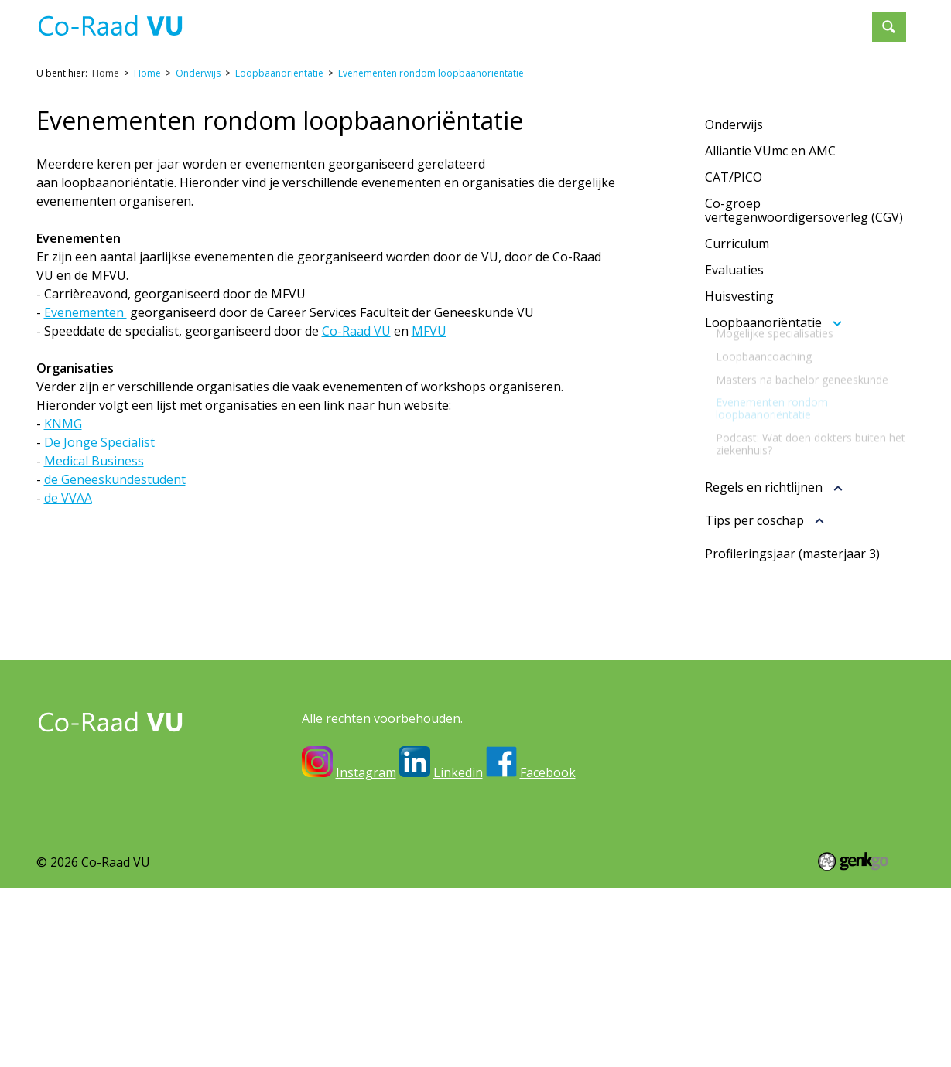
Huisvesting (739, 296)
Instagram (366, 772)
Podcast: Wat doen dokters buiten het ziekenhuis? (810, 456)
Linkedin (458, 772)
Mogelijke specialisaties (774, 345)
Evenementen (669, 20)
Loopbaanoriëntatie (279, 73)
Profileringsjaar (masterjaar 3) (792, 554)
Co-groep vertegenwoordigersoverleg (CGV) (804, 210)
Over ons (495, 20)
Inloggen (418, 20)
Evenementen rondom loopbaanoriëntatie (431, 73)
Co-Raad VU (356, 330)
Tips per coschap (754, 521)
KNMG (63, 423)
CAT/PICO (733, 177)
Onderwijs (575, 20)
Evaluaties (734, 270)
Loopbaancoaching (764, 369)
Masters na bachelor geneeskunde (802, 392)
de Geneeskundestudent (115, 479)
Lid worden (766, 20)
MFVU (429, 330)
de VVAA (68, 497)
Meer (838, 20)
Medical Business (94, 460)
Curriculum (737, 244)
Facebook (548, 772)
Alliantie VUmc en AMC (770, 151)
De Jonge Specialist (99, 442)
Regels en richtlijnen (764, 488)
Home (360, 21)
